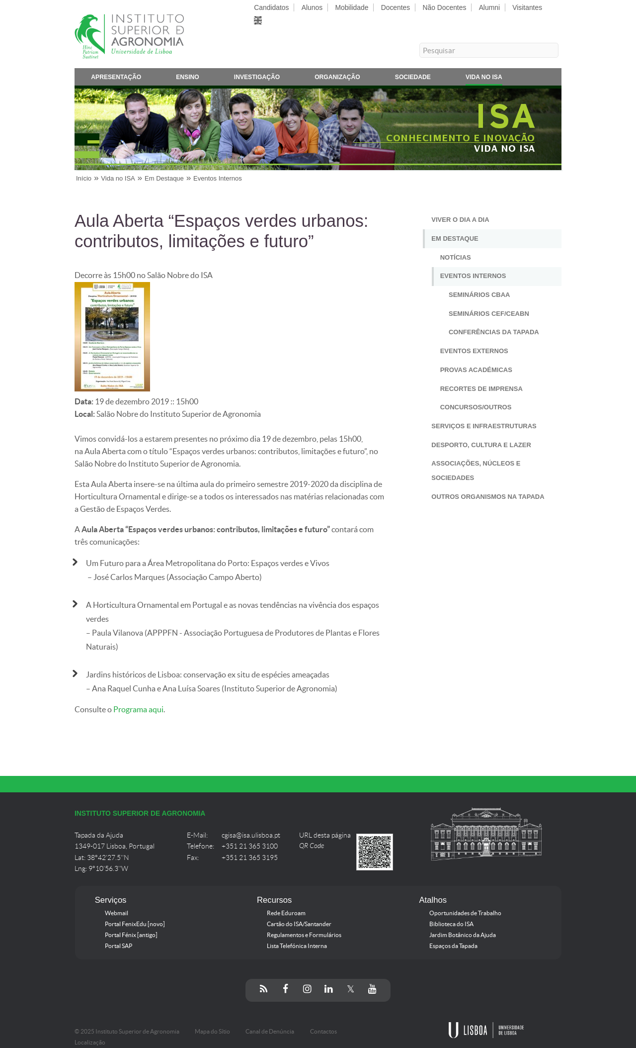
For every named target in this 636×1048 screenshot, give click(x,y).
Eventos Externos (474, 351)
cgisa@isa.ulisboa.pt (251, 835)
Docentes (395, 7)
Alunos (312, 7)
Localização (90, 1042)
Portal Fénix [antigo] (131, 935)
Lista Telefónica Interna (297, 946)
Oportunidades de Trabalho (465, 913)
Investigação (257, 79)
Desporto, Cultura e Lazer (481, 445)
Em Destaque (454, 238)
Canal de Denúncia (269, 1031)
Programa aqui (138, 709)
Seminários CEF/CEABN (489, 313)
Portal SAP (118, 946)
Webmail (116, 913)
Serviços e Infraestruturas (483, 426)
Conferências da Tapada (494, 332)
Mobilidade (351, 7)
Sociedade (413, 79)
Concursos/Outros (476, 407)
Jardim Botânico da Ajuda (462, 935)
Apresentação (116, 79)
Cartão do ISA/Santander (299, 924)
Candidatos (271, 7)
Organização (337, 79)
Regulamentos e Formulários (304, 935)
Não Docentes (445, 7)
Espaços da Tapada (453, 946)
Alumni (489, 7)
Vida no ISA (484, 79)
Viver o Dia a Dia (460, 219)
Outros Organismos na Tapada (487, 496)
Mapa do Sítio (212, 1031)
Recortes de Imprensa (481, 388)
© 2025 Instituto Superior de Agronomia (127, 1031)
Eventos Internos (473, 276)
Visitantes (527, 7)
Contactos (323, 1031)
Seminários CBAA (479, 294)
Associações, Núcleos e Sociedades (475, 470)
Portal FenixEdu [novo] (135, 924)
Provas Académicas (476, 370)
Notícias (455, 257)
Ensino (187, 79)
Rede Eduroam (286, 913)
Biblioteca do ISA (451, 924)
